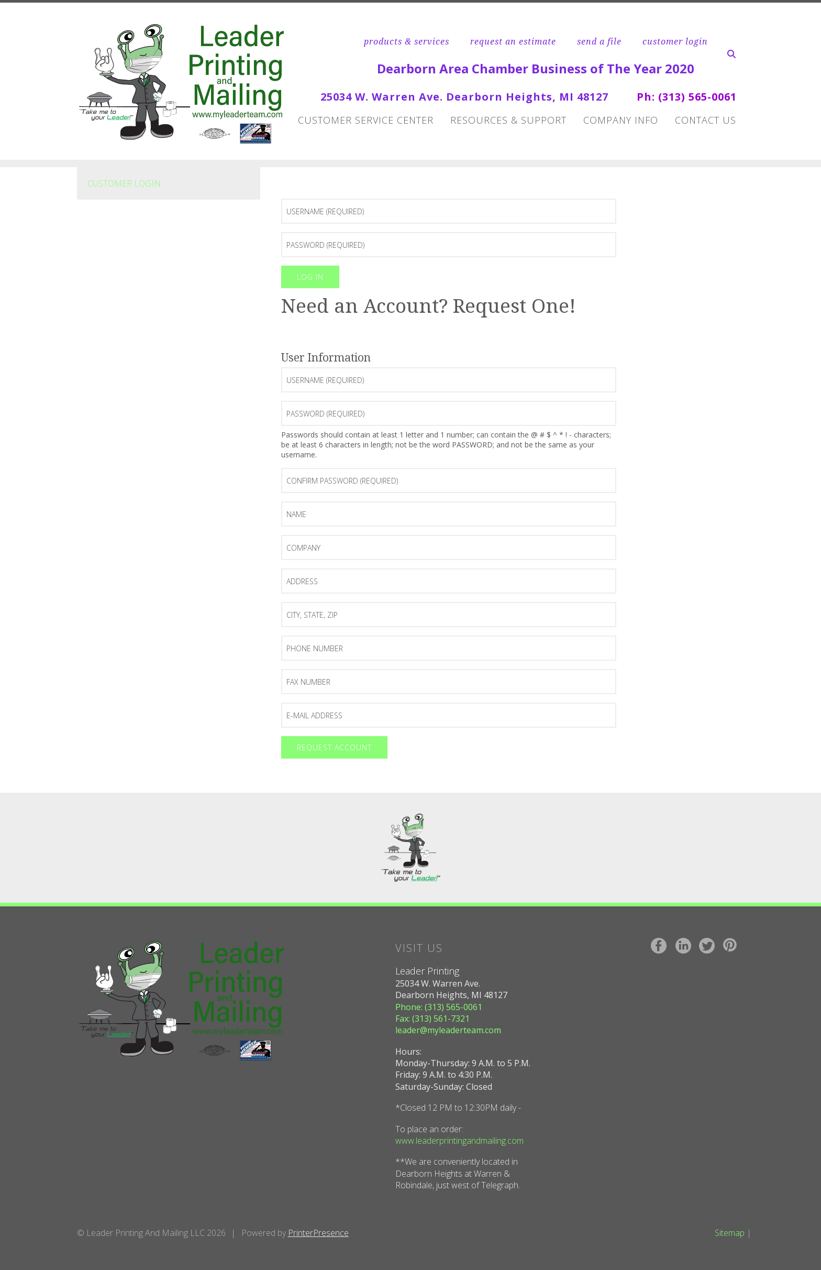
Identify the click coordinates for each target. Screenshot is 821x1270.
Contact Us (705, 120)
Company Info (620, 120)
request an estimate (513, 41)
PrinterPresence (318, 1233)
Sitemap (730, 1233)
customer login (675, 41)
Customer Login (124, 183)
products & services (406, 41)
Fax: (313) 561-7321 (432, 1018)
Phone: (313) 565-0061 (438, 1007)
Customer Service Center (366, 120)
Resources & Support (508, 120)
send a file (599, 41)
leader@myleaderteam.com (448, 1030)
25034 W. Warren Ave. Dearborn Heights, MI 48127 (464, 97)
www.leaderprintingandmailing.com (459, 1140)
